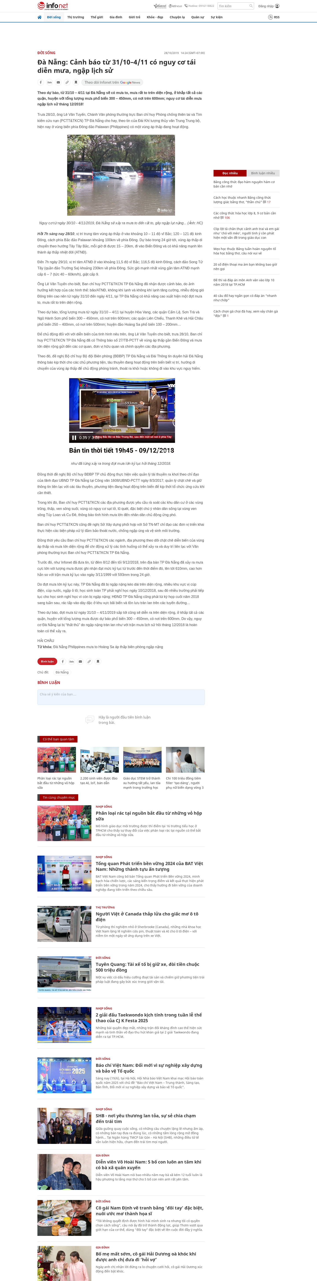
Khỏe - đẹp (155, 17)
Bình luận (47, 661)
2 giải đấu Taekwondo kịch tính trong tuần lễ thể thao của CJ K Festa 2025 (149, 1018)
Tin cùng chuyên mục (59, 797)
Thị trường (75, 17)
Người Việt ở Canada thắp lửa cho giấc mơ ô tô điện (147, 917)
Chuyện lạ (177, 17)
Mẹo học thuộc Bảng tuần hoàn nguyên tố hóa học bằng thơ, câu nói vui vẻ (245, 251)
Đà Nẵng (62, 672)
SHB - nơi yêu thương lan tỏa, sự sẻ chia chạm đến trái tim (146, 1118)
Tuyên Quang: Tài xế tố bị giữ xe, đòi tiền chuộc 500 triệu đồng (147, 967)
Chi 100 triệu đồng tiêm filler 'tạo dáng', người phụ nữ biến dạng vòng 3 (185, 783)
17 (267, 202)
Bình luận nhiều (263, 173)
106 (225, 217)
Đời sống (54, 17)
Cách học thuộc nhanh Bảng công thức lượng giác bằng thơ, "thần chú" (242, 199)
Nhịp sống (104, 807)
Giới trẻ (134, 17)
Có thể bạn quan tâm (58, 739)
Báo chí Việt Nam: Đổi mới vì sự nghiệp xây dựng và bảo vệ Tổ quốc (149, 1068)
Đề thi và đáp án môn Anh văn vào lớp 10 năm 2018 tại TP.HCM (244, 282)
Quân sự (197, 17)
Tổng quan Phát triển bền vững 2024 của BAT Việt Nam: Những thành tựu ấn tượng (149, 866)
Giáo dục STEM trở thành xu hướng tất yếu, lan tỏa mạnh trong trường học (141, 783)
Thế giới (97, 17)
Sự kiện (217, 17)
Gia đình (116, 17)
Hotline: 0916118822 (198, 6)
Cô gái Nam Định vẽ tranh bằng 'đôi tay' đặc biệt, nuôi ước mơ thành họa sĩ (149, 1211)
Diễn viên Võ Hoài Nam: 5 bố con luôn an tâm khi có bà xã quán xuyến (148, 1165)
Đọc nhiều (230, 173)
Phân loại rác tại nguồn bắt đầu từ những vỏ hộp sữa (55, 783)
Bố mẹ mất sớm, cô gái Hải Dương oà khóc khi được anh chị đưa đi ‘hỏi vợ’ (146, 1257)
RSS (274, 17)
